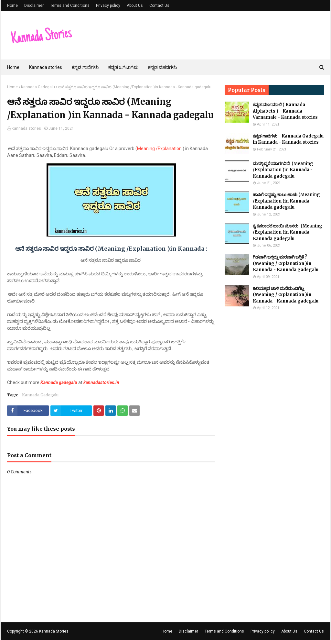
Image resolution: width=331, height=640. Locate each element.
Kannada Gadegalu (38, 87)
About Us (135, 5)
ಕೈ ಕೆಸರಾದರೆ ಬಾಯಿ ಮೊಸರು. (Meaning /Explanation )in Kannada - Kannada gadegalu (287, 232)
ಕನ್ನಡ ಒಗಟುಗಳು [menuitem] (123, 67)
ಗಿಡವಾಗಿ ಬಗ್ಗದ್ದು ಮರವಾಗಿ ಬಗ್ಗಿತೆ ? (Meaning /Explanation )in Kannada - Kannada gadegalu (285, 263)
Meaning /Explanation (160, 148)
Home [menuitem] (13, 67)
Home (12, 5)
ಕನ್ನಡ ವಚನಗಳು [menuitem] (162, 67)
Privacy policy (108, 5)
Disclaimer (34, 5)
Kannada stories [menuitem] (45, 67)
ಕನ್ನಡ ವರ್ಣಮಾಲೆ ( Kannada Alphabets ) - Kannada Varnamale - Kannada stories (285, 111)
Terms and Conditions (70, 5)
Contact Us (159, 5)
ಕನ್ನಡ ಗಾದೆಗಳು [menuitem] (85, 67)
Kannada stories (26, 128)
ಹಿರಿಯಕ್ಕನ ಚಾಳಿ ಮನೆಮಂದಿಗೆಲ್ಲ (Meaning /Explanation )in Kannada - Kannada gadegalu (285, 295)
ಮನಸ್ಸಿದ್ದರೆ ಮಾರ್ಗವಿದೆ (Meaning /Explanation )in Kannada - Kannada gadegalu (283, 170)
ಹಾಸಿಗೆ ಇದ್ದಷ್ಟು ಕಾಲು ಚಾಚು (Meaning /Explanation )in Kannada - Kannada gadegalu (286, 201)
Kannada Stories (54, 631)
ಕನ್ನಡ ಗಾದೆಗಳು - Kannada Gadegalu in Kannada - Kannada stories (288, 139)
